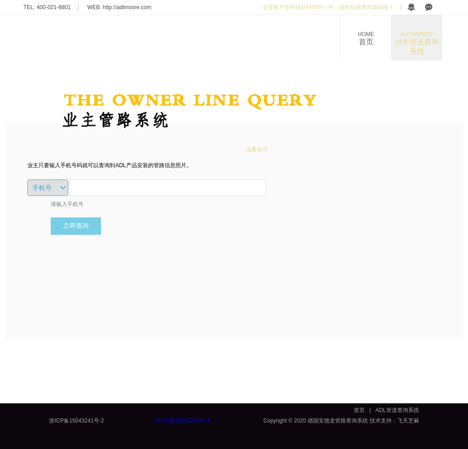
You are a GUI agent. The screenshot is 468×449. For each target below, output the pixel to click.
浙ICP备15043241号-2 (76, 420)
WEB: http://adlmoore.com (119, 7)
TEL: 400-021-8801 (46, 7)
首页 (366, 38)
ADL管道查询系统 (417, 43)
